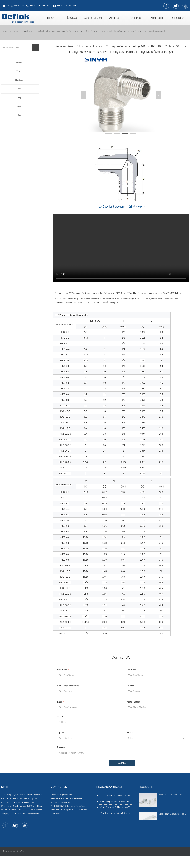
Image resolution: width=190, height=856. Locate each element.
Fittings (16, 31)
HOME (5, 31)
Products (72, 17)
